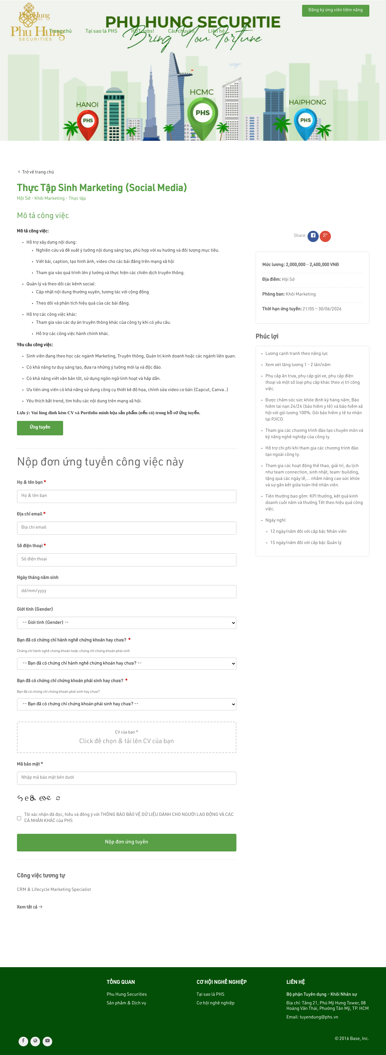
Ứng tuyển (40, 428)
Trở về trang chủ (35, 172)
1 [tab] (193, 135)
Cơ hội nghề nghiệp (216, 1003)
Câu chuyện (243, 9)
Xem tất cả (30, 907)
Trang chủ (122, 9)
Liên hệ (278, 9)
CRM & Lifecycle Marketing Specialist (54, 890)
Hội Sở (24, 199)
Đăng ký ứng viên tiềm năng (335, 10)
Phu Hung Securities (127, 995)
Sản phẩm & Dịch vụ (126, 1003)
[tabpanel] (193, 70)
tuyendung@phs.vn (319, 1018)
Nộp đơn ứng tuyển (126, 842)
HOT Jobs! (204, 9)
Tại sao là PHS (163, 9)
